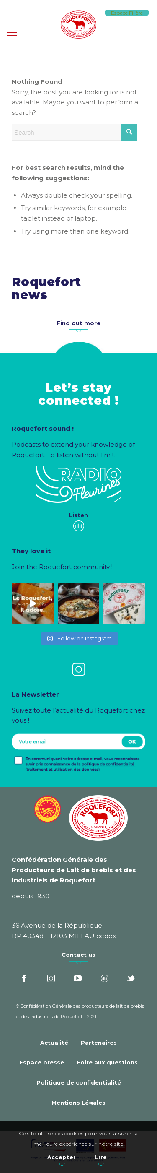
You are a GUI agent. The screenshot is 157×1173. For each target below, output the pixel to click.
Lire (101, 1157)
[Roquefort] (78, 25)
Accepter (61, 1157)
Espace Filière (127, 13)
